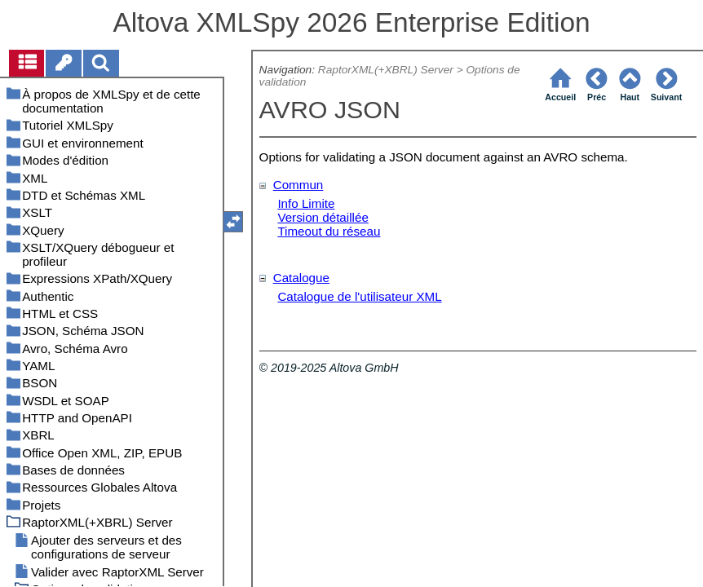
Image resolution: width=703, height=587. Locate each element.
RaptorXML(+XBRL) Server (385, 70)
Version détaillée (322, 217)
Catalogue (301, 278)
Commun (298, 185)
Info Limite (305, 203)
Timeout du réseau (328, 231)
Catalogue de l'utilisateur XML (359, 296)
